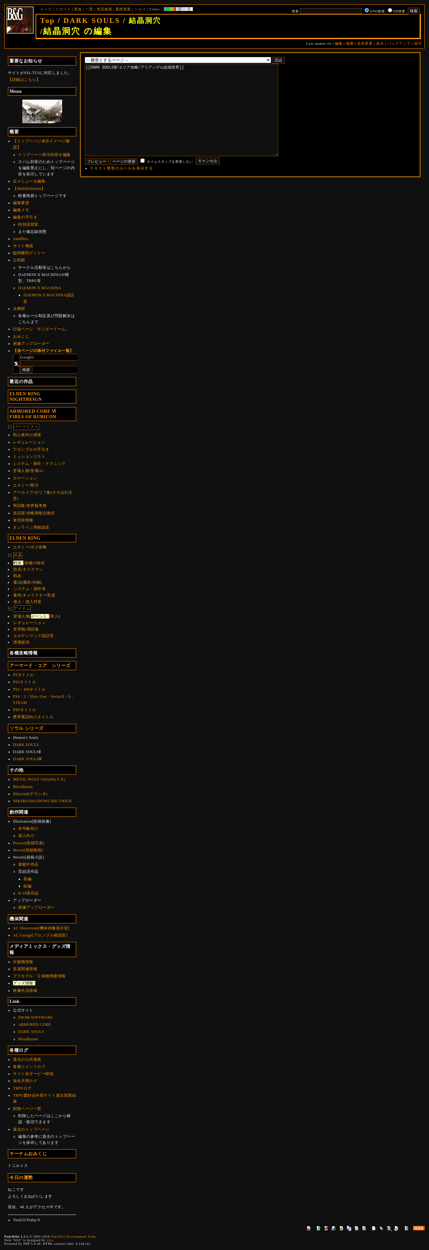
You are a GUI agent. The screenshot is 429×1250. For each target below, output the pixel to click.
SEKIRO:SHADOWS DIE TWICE (42, 801)
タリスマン (33, 569)
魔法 (17, 582)
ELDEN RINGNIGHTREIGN (25, 396)
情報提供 (21, 642)
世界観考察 (37, 505)
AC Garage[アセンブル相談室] (40, 935)
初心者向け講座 (27, 435)
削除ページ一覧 (27, 1108)
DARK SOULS (91, 20)
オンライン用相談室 (31, 527)
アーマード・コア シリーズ (40, 665)
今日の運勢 (21, 1177)
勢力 (34, 485)
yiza (50, 1240)
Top (47, 20)
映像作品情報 (25, 990)
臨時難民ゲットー (29, 253)
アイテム (22, 608)
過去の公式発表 (27, 1059)
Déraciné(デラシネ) (30, 794)
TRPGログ (22, 1088)
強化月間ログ (25, 1081)
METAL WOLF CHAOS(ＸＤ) (39, 779)
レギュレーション (29, 442)
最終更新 (123, 9)
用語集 (19, 505)
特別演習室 (28, 224)
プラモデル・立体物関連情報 (39, 976)
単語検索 (104, 9)
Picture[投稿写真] (28, 843)
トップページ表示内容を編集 (44, 154)
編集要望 (21, 203)
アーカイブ (23, 492)
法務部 (19, 308)
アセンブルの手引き (31, 449)
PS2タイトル (24, 682)
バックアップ (399, 43)
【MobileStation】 (29, 188)
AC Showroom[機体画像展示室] (41, 928)
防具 (17, 569)
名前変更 (365, 43)
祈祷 (36, 582)
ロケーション (25, 478)
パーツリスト (26, 426)
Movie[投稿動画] (28, 850)
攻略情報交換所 (41, 513)
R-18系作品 (28, 893)
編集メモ (21, 210)
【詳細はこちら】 (24, 79)
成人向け (26, 835)
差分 (380, 43)
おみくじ (21, 336)
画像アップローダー (31, 343)
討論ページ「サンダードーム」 (41, 329)
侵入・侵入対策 (27, 601)
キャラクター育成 (39, 595)
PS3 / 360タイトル (29, 689)
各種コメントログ (29, 1066)
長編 (27, 879)
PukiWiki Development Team (73, 1236)
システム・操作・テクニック (39, 463)
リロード (63, 9)
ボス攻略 (38, 547)
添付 (418, 43)
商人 (54, 616)
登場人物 (21, 470)
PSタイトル (23, 675)
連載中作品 (28, 864)
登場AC (37, 470)
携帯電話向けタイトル (33, 717)
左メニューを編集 (29, 181)
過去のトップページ (31, 1129)
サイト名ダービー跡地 (33, 1073)
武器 (18, 555)
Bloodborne (23, 786)
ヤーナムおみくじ (28, 1153)
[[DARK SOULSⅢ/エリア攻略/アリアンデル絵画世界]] (192, 120)
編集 (339, 43)
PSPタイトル (24, 709)
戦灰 (17, 576)
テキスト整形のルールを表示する (121, 187)
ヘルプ (140, 9)
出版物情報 (23, 961)
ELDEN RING (24, 538)
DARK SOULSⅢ (27, 759)
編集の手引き (25, 217)
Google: (27, 357)
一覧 (89, 9)
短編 (27, 886)
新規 (78, 9)
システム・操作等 (29, 589)
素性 (17, 595)
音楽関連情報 (25, 969)
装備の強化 (35, 563)
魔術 (27, 582)
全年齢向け (28, 828)
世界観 (19, 629)
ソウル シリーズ (26, 728)
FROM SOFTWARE (35, 1017)
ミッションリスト (29, 456)
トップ (46, 9)
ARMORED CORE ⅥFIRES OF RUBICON (32, 414)
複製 (350, 43)
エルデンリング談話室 (33, 635)
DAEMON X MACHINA (39, 288)
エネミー (21, 485)
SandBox (20, 238)
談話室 (19, 513)
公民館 (19, 260)
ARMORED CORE (34, 1024)
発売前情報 (23, 520)
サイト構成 (23, 246)
